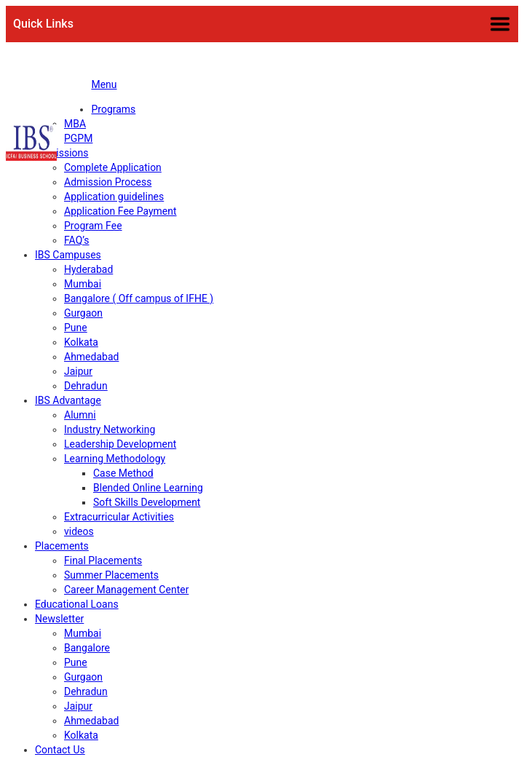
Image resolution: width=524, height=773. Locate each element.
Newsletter (59, 619)
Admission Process (107, 182)
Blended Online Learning (148, 487)
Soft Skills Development (146, 502)
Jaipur (78, 371)
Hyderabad (88, 269)
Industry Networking (109, 429)
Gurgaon (83, 313)
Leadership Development (120, 444)
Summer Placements (111, 575)
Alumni (80, 415)
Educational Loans (77, 604)
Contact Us (60, 750)
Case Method (123, 473)
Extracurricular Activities (119, 517)
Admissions (62, 153)
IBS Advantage (68, 400)
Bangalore (87, 648)
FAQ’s (77, 240)
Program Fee (93, 225)
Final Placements (103, 560)
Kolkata (81, 342)
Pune (75, 327)
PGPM (78, 138)
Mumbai (82, 284)
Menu (103, 84)
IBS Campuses (68, 255)
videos (79, 531)
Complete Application (113, 167)
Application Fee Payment (120, 211)
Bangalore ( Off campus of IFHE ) (138, 298)
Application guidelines (114, 196)
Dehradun (86, 386)
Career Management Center (126, 589)
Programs (113, 109)
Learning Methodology (114, 458)
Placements (62, 546)
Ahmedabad (91, 356)
